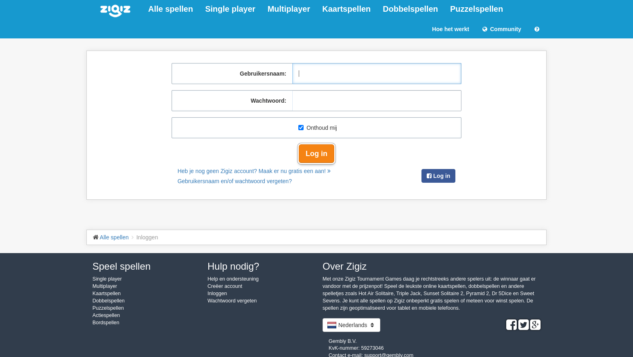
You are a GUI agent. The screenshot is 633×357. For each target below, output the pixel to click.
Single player (230, 8)
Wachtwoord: (268, 100)
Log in (316, 154)
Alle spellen (170, 8)
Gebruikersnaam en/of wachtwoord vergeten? (235, 181)
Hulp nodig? (233, 266)
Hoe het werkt (450, 29)
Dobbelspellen (410, 8)
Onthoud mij (317, 128)
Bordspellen (105, 322)
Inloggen (217, 293)
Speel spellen (121, 266)
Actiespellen (106, 315)
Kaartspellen (346, 8)
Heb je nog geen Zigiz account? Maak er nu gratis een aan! (254, 171)
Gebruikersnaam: (263, 73)
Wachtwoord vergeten (232, 301)
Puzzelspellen (476, 8)
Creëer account (225, 286)
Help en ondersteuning (233, 279)
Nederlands (351, 325)
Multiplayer (289, 8)
